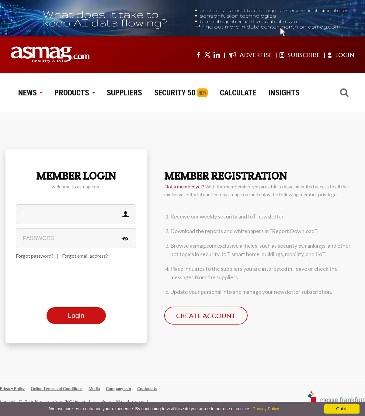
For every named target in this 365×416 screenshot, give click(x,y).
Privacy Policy (12, 388)
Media (94, 388)
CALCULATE (238, 92)
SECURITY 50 (175, 92)
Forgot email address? (85, 256)
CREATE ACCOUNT (206, 315)
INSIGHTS (284, 92)
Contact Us (147, 388)
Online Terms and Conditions (56, 388)
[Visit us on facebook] (198, 55)
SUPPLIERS (124, 92)
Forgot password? (35, 256)
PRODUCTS (74, 92)
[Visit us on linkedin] (216, 55)
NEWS (30, 92)
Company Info (118, 388)
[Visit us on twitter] (207, 55)
